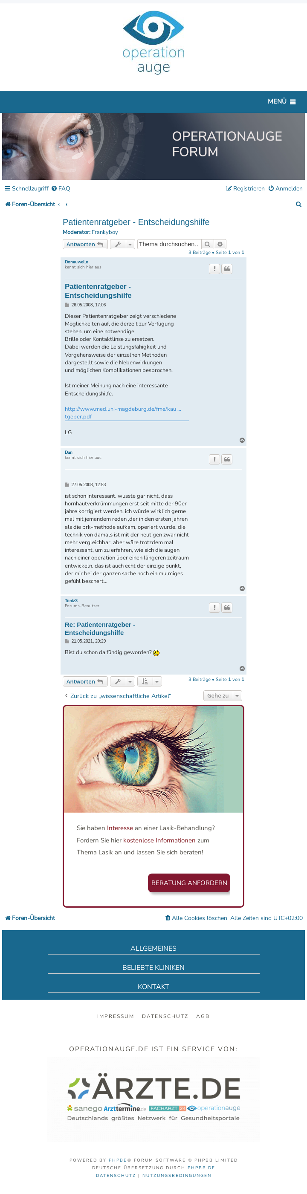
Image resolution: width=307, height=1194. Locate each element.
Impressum (115, 1016)
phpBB (118, 1160)
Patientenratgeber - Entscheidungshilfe (136, 222)
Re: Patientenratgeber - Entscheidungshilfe (100, 628)
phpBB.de (201, 1168)
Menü (277, 101)
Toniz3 (71, 600)
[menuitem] (60, 189)
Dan (68, 452)
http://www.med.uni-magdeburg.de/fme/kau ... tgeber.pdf (123, 413)
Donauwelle (76, 262)
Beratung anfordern (189, 883)
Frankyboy (105, 232)
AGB (203, 1016)
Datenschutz (165, 1016)
